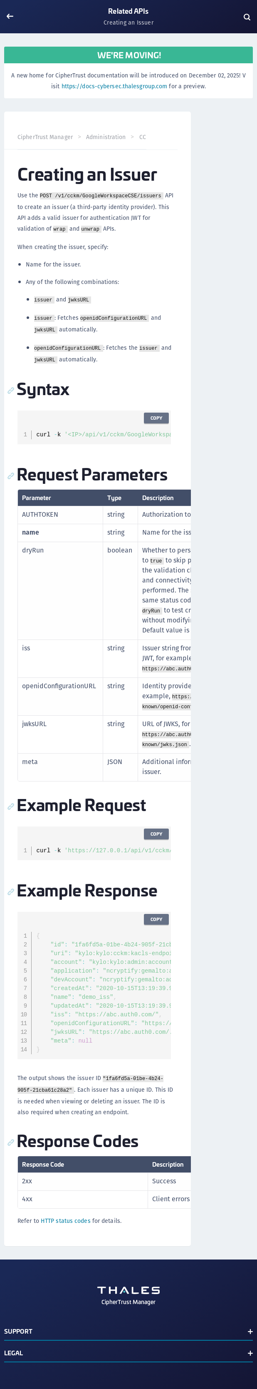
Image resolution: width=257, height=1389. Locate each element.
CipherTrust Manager (45, 137)
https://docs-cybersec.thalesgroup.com (115, 86)
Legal (13, 1352)
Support (18, 1331)
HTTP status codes (66, 1221)
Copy (156, 418)
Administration (106, 137)
